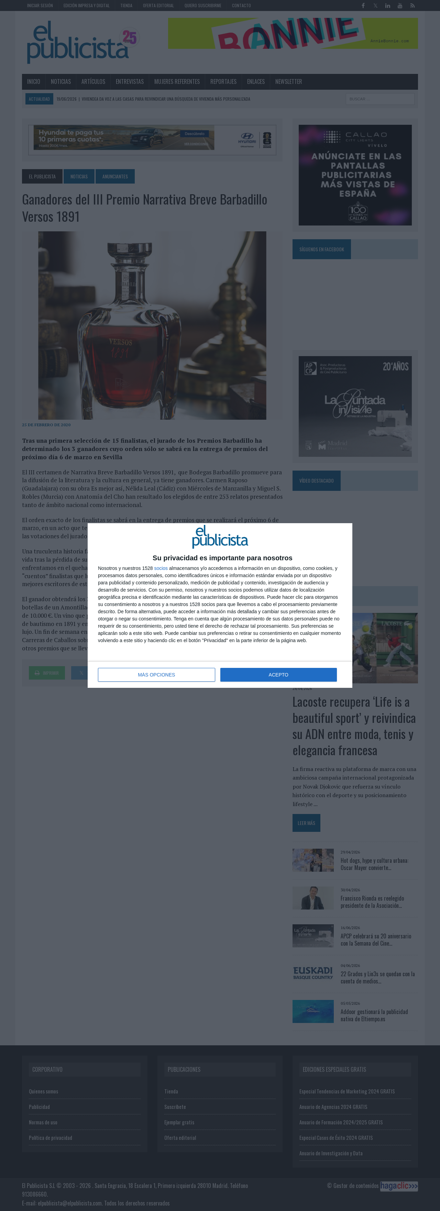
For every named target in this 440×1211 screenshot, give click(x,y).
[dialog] (220, 605)
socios (161, 568)
